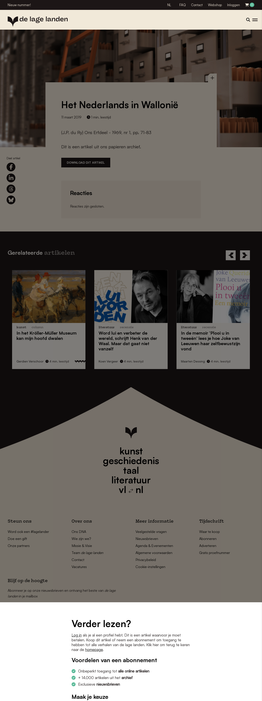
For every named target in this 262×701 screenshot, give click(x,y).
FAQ (182, 5)
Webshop (215, 5)
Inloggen (233, 5)
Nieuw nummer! (19, 5)
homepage (94, 649)
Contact (197, 5)
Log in (77, 635)
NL (169, 5)
